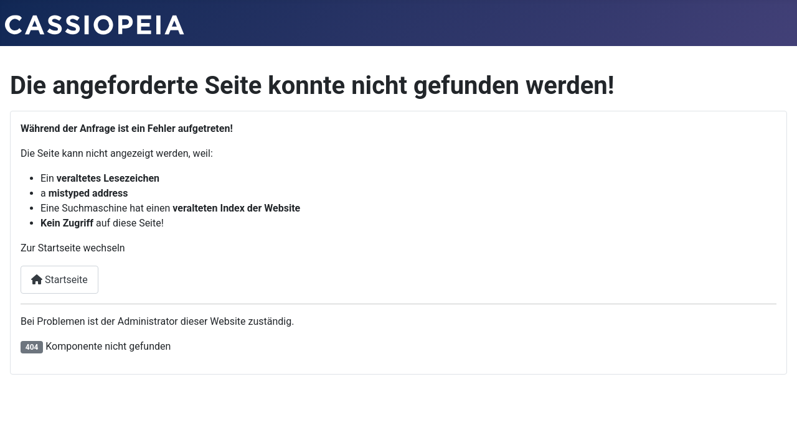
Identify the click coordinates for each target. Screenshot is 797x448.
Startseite (59, 280)
